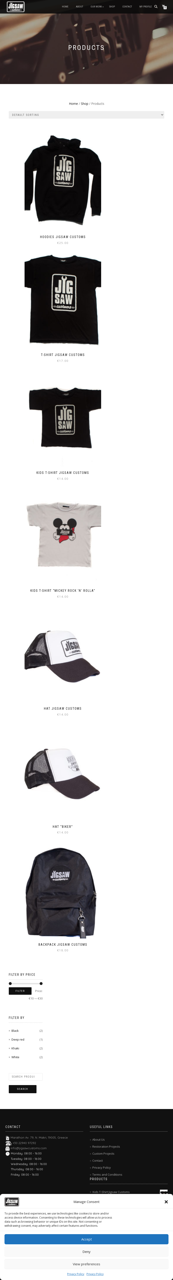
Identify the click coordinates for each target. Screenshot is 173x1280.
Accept (86, 1239)
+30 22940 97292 (24, 1143)
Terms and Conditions (107, 1174)
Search (22, 1089)
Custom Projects (103, 1153)
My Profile (145, 6)
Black (15, 1031)
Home (65, 6)
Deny (86, 1251)
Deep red (17, 1039)
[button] (166, 1202)
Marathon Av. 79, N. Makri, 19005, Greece (39, 1137)
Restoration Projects (106, 1146)
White (15, 1057)
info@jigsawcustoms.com (29, 1148)
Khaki (15, 1048)
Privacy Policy (75, 1274)
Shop (112, 6)
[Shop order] (86, 115)
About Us (98, 1139)
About (79, 6)
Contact (127, 6)
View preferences (86, 1264)
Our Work (96, 6)
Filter (20, 991)
